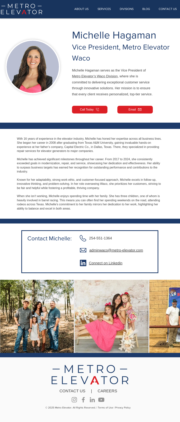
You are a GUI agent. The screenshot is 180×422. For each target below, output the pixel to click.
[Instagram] (74, 399)
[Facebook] (83, 399)
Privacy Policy (123, 407)
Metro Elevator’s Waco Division (95, 76)
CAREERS (107, 391)
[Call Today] (89, 109)
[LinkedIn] (92, 399)
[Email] (135, 109)
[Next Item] (174, 316)
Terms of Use (105, 407)
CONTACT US (72, 391)
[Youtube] (101, 399)
